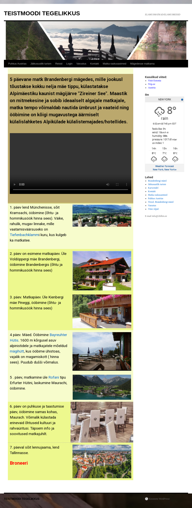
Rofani (53, 377)
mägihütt (17, 351)
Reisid (58, 63)
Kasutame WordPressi (159, 498)
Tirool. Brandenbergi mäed (161, 202)
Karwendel (153, 187)
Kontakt (94, 63)
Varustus (81, 63)
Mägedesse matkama (142, 63)
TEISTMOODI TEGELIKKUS (42, 13)
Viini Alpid (153, 209)
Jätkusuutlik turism (40, 63)
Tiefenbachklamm (24, 235)
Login (69, 63)
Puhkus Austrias (17, 63)
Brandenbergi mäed (157, 180)
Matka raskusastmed (114, 63)
